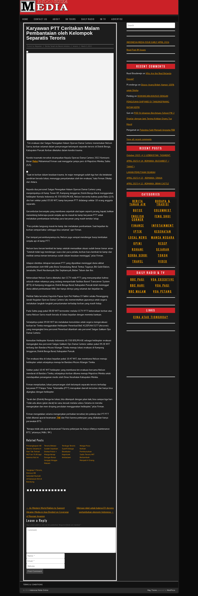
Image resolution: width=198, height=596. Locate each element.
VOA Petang (162, 291)
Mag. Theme (152, 590)
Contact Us (40, 19)
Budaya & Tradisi (162, 202)
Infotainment (163, 225)
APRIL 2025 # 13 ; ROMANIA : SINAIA (144, 177)
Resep (162, 243)
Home (25, 19)
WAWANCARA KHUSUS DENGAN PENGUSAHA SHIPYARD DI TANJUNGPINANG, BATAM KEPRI (148, 102)
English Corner (137, 218)
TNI (58, 417)
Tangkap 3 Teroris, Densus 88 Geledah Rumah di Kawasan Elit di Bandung (34, 476)
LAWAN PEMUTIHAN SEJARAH (141, 172)
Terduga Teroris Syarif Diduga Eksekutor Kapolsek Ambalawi (68, 451)
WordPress (171, 590)
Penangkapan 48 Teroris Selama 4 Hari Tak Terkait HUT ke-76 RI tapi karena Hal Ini (34, 451)
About (56, 19)
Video (162, 261)
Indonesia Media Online (39, 590)
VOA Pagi (162, 285)
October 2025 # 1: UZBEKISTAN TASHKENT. (149, 155)
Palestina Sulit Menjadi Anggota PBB (157, 129)
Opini (137, 243)
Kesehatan (162, 231)
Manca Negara (163, 237)
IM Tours (70, 19)
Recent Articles (64, 46)
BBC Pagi (137, 279)
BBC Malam (137, 291)
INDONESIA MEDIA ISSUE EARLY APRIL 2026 (148, 42)
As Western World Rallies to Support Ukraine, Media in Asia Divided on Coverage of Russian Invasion (47, 511)
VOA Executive (162, 279)
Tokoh (163, 255)
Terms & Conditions (33, 584)
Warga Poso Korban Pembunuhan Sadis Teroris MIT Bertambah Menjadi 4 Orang (87, 452)
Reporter (38, 46)
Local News (137, 237)
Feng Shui (163, 216)
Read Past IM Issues (136, 49)
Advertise (117, 19)
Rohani (138, 249)
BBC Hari (137, 285)
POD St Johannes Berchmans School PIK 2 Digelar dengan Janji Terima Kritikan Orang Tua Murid (151, 118)
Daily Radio (87, 19)
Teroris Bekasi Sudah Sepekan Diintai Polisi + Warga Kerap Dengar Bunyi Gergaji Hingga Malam (51, 454)
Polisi (35, 161)
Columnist (162, 210)
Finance (137, 225)
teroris (75, 46)
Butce (138, 210)
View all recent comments (139, 139)
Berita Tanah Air (51, 46)
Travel (137, 261)
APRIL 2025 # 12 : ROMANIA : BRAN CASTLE (148, 183)
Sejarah (162, 249)
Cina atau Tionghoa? (150, 317)
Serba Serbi (138, 255)
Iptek (137, 231)
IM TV (103, 19)
